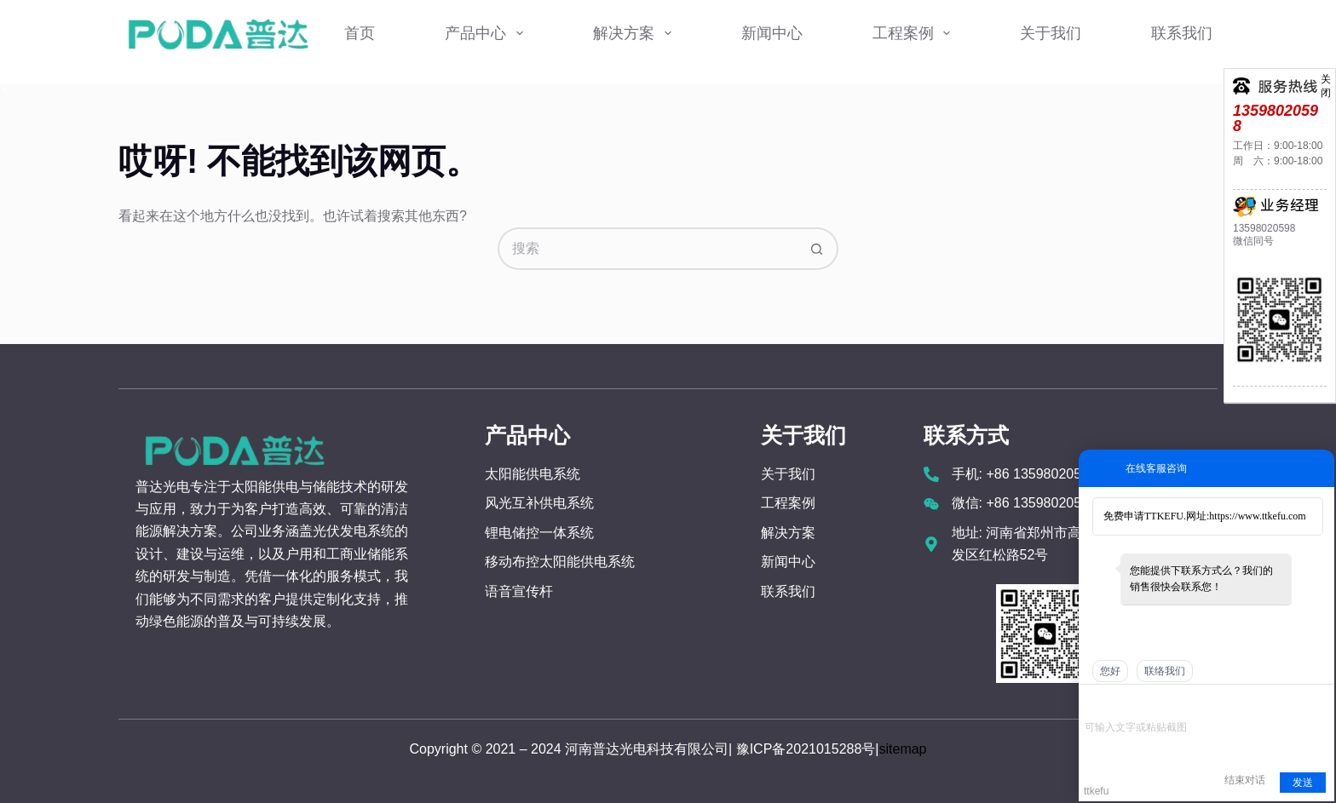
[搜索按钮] (817, 248)
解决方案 (635, 33)
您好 (1110, 671)
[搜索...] (647, 248)
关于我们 (1050, 33)
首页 (359, 33)
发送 (1303, 783)
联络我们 (1164, 671)
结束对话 (1244, 780)
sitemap (902, 749)
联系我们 (1181, 33)
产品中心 (487, 33)
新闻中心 (772, 33)
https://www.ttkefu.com (1257, 516)
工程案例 (915, 33)
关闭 (1326, 77)
